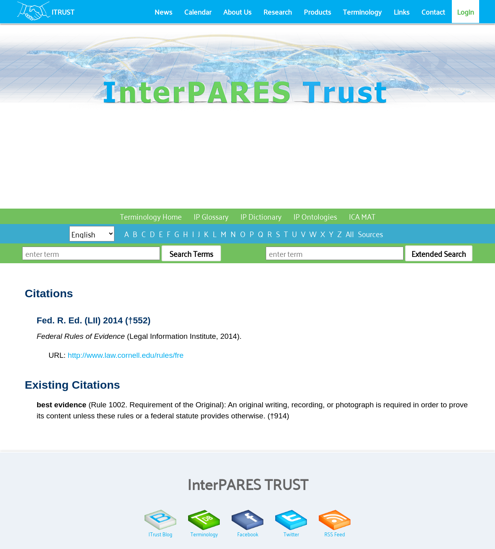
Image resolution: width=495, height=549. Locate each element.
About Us (237, 11)
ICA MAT (362, 216)
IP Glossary (211, 216)
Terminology (362, 11)
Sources (370, 233)
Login (465, 11)
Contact (433, 11)
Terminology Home (151, 216)
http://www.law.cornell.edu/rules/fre (126, 355)
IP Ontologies (315, 216)
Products (317, 11)
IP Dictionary (261, 216)
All (350, 233)
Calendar (197, 11)
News (163, 11)
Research (277, 11)
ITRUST (62, 11)
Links (401, 11)
